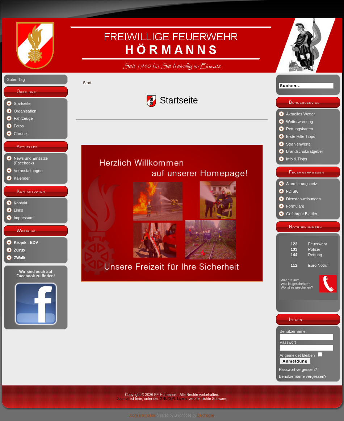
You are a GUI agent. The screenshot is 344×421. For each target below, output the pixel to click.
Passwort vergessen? (298, 369)
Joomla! (123, 399)
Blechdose (205, 415)
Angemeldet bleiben (297, 355)
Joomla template (142, 415)
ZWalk (19, 258)
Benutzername (293, 331)
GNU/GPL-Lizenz (174, 399)
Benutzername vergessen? (302, 376)
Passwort (288, 342)
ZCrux (19, 250)
